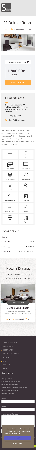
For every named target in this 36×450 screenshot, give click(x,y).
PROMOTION (8, 346)
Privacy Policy (18, 443)
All (16, 251)
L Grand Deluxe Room (18, 308)
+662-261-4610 (15, 116)
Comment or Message (10, 414)
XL (25, 278)
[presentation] (7, 42)
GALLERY (6, 357)
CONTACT (6, 368)
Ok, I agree (17, 438)
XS (29, 278)
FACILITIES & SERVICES (11, 354)
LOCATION (7, 365)
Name (4, 398)
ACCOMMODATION (10, 343)
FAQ (4, 361)
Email (4, 406)
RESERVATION (8, 350)
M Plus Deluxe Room (23, 275)
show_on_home (28, 251)
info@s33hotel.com (17, 120)
